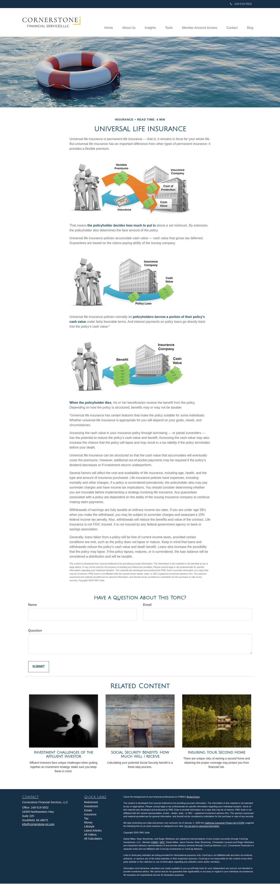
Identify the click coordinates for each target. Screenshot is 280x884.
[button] (124, 22)
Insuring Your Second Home (216, 753)
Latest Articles (93, 830)
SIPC (162, 842)
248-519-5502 (241, 3)
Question (35, 630)
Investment (91, 806)
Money (88, 822)
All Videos (90, 834)
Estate (88, 810)
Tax (86, 818)
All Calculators (93, 838)
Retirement (91, 802)
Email (147, 605)
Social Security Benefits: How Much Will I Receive (140, 755)
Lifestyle (89, 826)
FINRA (154, 842)
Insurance (90, 814)
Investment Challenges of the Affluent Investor (63, 755)
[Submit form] (38, 667)
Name (32, 605)
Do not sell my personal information (201, 826)
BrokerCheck (193, 797)
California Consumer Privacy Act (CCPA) (225, 823)
